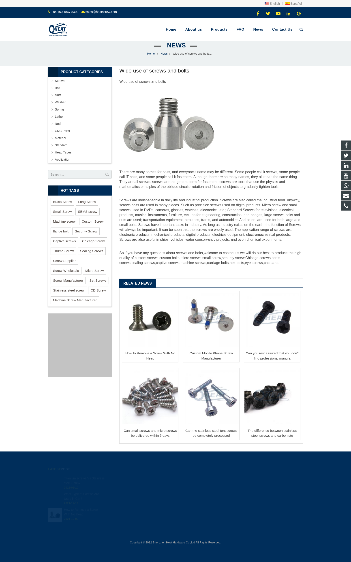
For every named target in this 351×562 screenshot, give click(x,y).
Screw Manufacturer (68, 280)
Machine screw (64, 221)
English (272, 3)
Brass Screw (62, 202)
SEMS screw (87, 211)
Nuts (58, 95)
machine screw (192, 263)
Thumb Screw (63, 251)
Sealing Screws (91, 251)
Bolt (57, 88)
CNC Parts (62, 131)
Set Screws (97, 280)
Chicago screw (257, 258)
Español (293, 3)
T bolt (130, 177)
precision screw (207, 205)
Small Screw (62, 211)
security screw (233, 258)
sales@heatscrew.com (101, 12)
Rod (58, 124)
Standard (61, 145)
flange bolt (60, 231)
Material (60, 138)
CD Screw (98, 290)
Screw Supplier (64, 261)
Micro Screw (94, 270)
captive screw (167, 263)
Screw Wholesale (66, 270)
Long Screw (87, 202)
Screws (60, 81)
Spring (59, 109)
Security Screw (86, 231)
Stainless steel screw (68, 290)
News (175, 45)
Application (62, 159)
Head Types (63, 152)
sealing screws (143, 263)
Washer (60, 102)
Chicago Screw (93, 241)
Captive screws (64, 241)
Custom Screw (93, 221)
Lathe (59, 116)
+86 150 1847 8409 (64, 12)
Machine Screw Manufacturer (75, 300)
